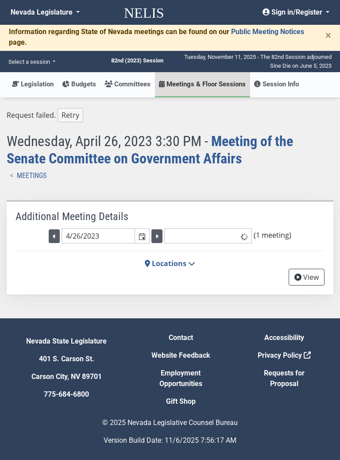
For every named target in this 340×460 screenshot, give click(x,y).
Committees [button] (127, 84)
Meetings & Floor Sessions (202, 84)
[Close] (328, 35)
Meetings (31, 175)
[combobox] (98, 236)
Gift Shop (181, 401)
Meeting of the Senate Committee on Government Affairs (150, 149)
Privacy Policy (284, 355)
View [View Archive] (306, 277)
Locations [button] (170, 263)
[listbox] (208, 236)
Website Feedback (180, 355)
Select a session (29, 61)
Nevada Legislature (42, 12)
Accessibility (284, 337)
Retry (70, 115)
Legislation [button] (33, 84)
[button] (142, 236)
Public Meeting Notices (267, 31)
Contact (181, 337)
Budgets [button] (79, 84)
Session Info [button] (276, 84)
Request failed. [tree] (45, 115)
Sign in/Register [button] (293, 12)
